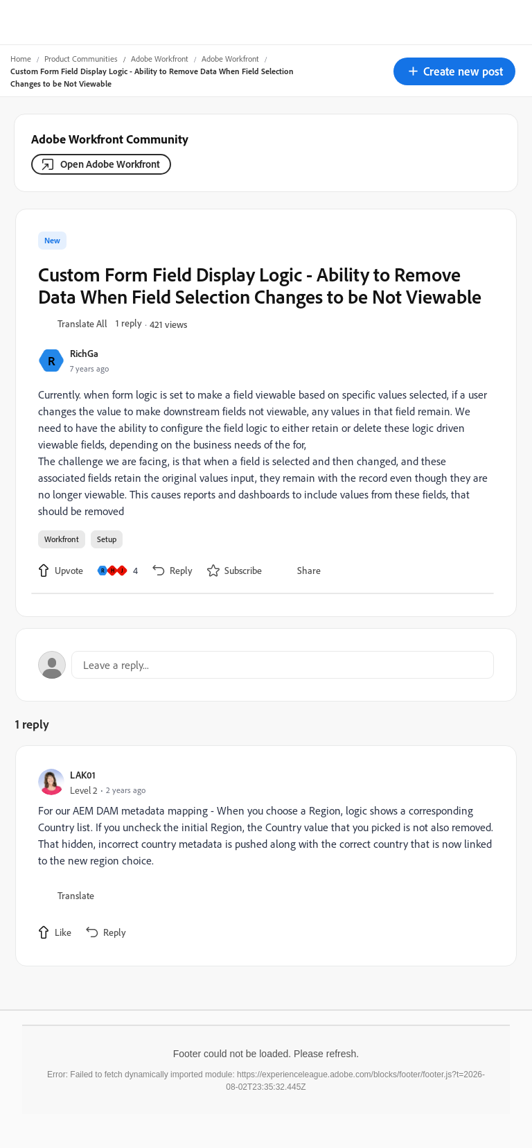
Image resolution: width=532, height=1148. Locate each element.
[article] (262, 855)
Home (20, 58)
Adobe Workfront (159, 58)
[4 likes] (117, 570)
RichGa (84, 353)
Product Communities (81, 58)
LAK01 (83, 775)
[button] (454, 71)
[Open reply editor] (266, 665)
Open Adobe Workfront (110, 164)
